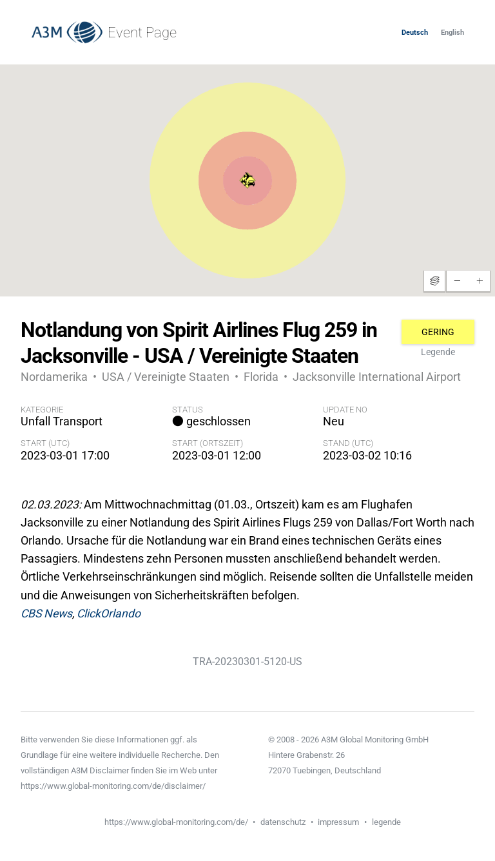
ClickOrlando (109, 613)
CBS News (46, 613)
